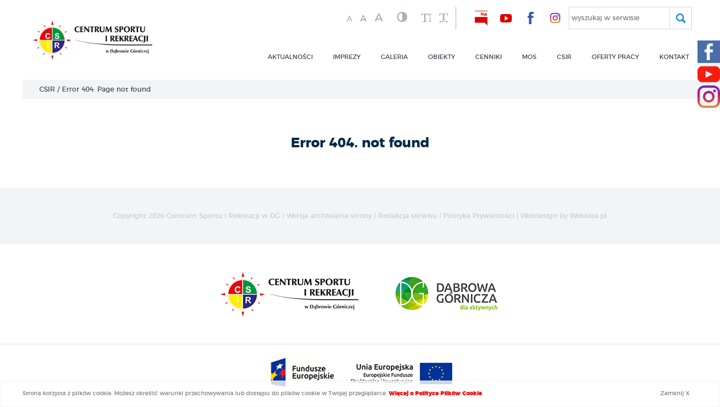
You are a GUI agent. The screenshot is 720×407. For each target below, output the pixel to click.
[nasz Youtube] (505, 18)
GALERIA (394, 57)
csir (564, 57)
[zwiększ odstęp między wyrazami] (443, 18)
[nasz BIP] (481, 18)
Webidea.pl (588, 215)
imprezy (347, 57)
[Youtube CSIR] (709, 74)
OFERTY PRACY (615, 57)
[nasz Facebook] (530, 18)
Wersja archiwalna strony (329, 215)
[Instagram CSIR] (709, 96)
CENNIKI (488, 57)
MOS (529, 57)
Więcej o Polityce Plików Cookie (435, 393)
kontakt (674, 57)
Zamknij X (675, 393)
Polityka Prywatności (478, 215)
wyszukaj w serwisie (606, 18)
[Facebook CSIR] (709, 51)
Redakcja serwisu (407, 215)
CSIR (47, 89)
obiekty (441, 57)
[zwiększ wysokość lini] (426, 18)
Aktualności (290, 57)
